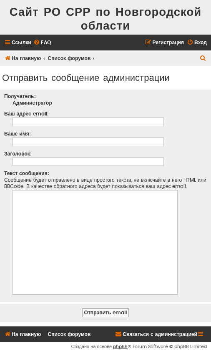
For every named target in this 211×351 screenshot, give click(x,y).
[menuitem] (42, 42)
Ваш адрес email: (26, 113)
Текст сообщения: (26, 173)
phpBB (120, 346)
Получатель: (20, 96)
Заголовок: (18, 153)
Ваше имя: (17, 133)
